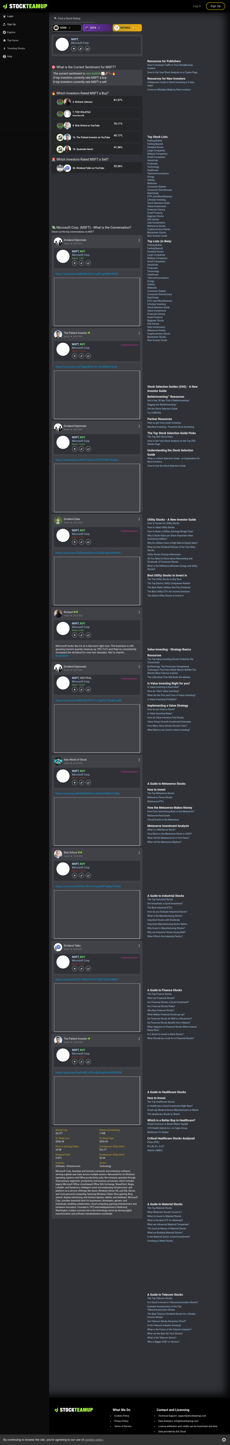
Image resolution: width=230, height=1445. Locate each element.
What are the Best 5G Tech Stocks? (165, 1333)
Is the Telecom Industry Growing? (164, 1325)
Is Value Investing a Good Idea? (163, 687)
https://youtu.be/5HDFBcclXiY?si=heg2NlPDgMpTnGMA (88, 886)
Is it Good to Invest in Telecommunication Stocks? (172, 1302)
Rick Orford (71, 852)
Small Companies (156, 157)
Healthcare (153, 170)
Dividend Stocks (155, 147)
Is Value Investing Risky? (159, 713)
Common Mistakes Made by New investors (169, 89)
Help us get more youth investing (164, 422)
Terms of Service (123, 1426)
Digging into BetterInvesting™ (162, 404)
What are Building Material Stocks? (165, 1232)
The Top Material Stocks (159, 1208)
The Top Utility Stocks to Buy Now (164, 579)
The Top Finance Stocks (159, 994)
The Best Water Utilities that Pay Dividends (169, 587)
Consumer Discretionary (159, 190)
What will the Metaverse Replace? (164, 842)
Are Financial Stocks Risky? (161, 1006)
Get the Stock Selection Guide (162, 408)
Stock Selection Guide (158, 203)
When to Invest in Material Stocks (164, 1216)
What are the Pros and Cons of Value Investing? (171, 695)
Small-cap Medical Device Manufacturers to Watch (173, 1110)
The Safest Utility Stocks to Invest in (165, 595)
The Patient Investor (76, 332)
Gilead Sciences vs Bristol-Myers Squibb (167, 1124)
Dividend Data (72, 519)
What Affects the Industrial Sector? (165, 936)
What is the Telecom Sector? (161, 1337)
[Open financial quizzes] (66, 27)
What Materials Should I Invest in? (164, 1212)
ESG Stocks (153, 219)
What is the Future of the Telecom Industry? (169, 1329)
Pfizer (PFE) (153, 1142)
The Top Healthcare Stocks (161, 1101)
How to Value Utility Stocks (161, 527)
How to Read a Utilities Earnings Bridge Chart (170, 531)
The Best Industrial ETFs (159, 907)
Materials (152, 183)
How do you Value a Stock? (161, 709)
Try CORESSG (154, 412)
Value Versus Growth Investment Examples (169, 721)
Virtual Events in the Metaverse (163, 819)
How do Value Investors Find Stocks (165, 717)
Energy (150, 176)
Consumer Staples (156, 186)
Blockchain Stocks (156, 232)
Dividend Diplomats (75, 240)
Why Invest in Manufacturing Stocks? (166, 928)
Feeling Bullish (154, 140)
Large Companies (156, 150)
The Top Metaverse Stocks (160, 793)
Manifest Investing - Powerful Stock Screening (170, 427)
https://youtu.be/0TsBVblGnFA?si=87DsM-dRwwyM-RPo (88, 552)
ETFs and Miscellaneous (159, 196)
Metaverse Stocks (156, 226)
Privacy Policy (121, 1421)
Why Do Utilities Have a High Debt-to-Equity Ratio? (172, 543)
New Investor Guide (157, 236)
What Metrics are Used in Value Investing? (168, 730)
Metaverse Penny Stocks (159, 797)
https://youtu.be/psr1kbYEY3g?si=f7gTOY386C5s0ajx (87, 459)
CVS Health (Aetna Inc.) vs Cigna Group (167, 1128)
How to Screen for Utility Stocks (163, 523)
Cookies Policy (121, 1415)
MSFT (74, 39)
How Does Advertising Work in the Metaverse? (170, 811)
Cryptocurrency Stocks (158, 229)
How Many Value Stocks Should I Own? (167, 725)
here (205, 1426)
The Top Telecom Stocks (159, 1298)
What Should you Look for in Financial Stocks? (170, 1038)
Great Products (155, 213)
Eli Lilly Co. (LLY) (155, 1146)
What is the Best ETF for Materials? (165, 1220)
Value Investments (156, 206)
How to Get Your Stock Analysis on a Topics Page (172, 72)
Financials (152, 163)
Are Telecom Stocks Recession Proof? (166, 1321)
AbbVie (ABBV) (155, 1150)
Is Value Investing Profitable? (162, 699)
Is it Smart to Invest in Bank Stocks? (165, 1034)
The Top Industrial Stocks (160, 899)
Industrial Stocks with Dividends (163, 920)
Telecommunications (158, 173)
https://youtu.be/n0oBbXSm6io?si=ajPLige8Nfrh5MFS (87, 273)
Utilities (151, 180)
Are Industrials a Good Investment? (165, 903)
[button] (24, 16)
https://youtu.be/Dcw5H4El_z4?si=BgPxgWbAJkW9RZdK (89, 1072)
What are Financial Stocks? (161, 998)
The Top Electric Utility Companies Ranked (168, 583)
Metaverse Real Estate (158, 815)
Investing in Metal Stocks (160, 1241)
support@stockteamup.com (192, 1415)
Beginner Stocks (155, 216)
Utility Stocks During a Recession (164, 554)
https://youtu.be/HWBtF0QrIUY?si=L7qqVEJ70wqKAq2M (89, 700)
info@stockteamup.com (186, 1421)
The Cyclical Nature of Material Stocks (166, 1228)
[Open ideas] (97, 27)
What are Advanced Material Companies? (168, 1224)
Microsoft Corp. (80, 42)
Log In (197, 6)
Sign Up (216, 6)
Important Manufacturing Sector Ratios (167, 924)
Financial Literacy (156, 209)
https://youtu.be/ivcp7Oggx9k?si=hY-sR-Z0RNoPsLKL (87, 366)
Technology (153, 167)
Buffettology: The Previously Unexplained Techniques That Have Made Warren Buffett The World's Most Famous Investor (171, 669)
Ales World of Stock (75, 759)
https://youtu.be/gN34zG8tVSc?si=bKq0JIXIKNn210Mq (88, 793)
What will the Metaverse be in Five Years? (168, 838)
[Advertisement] (97, 200)
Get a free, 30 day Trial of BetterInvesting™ (168, 400)
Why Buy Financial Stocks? (160, 1010)
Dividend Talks (72, 945)
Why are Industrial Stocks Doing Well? (166, 932)
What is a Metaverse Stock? (161, 829)
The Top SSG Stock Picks (160, 436)
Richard (68, 612)
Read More (62, 655)
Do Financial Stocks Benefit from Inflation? (169, 1022)
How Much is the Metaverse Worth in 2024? (169, 833)
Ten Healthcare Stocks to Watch (163, 1114)
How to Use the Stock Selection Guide (166, 465)
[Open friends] (127, 27)
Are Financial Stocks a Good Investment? (168, 1002)
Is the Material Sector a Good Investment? (168, 1236)
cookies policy (93, 1439)
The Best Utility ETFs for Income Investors (168, 591)
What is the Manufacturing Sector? (165, 916)
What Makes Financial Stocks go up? (166, 1014)
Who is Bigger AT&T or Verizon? (163, 1341)
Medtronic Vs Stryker (158, 1132)
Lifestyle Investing (156, 199)
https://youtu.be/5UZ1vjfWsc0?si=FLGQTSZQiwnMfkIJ (87, 979)
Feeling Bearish (155, 144)
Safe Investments (156, 222)
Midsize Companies (157, 153)
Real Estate (153, 193)
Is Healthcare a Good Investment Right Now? (170, 1106)
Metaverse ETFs (155, 801)
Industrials (152, 160)
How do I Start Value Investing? (163, 691)
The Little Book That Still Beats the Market (168, 677)
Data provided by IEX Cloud (172, 1431)
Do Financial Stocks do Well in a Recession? (169, 1018)
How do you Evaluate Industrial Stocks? (167, 911)
